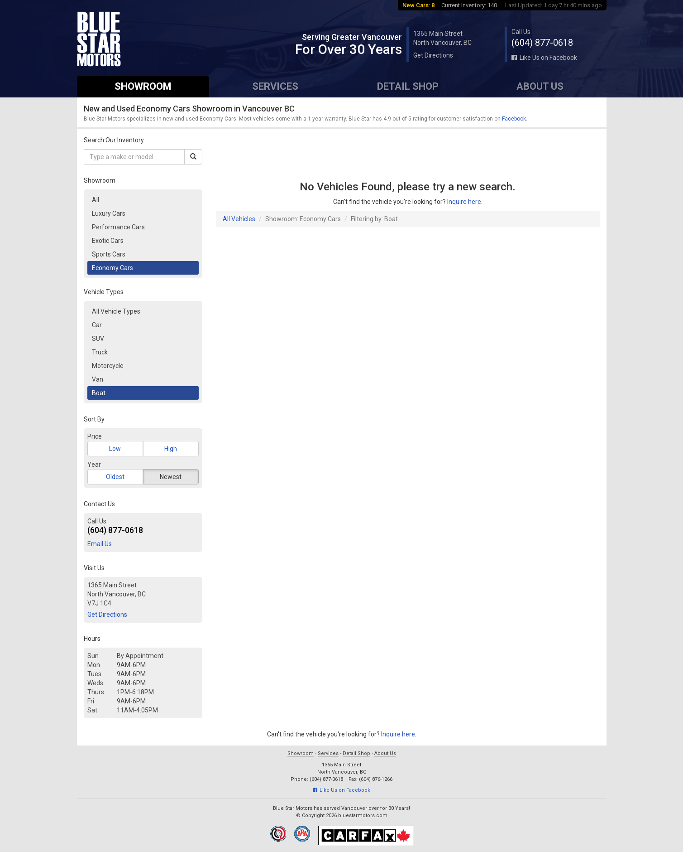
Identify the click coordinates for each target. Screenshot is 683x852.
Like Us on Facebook (544, 57)
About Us (540, 86)
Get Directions (433, 55)
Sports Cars (108, 254)
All (95, 199)
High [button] (170, 448)
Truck (100, 352)
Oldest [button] (115, 476)
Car (97, 325)
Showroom (143, 86)
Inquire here (464, 201)
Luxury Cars (108, 213)
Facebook (514, 119)
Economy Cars (112, 267)
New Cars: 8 (418, 5)
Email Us (99, 543)
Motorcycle (108, 365)
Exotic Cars (108, 240)
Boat (98, 393)
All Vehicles (239, 219)
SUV (98, 338)
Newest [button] (170, 476)
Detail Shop (408, 86)
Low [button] (115, 448)
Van (97, 379)
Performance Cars (118, 227)
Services (275, 86)
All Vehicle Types (116, 311)
